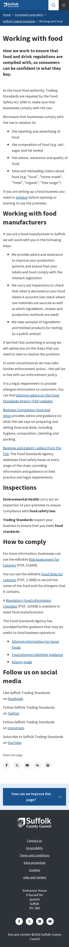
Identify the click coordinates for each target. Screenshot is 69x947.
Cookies (34, 870)
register (22, 197)
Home (7, 14)
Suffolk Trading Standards (19, 21)
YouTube (14, 742)
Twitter (13, 713)
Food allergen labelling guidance (37, 654)
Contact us (34, 841)
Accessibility (34, 848)
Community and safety (29, 14)
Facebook (15, 698)
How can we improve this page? (36, 796)
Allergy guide (22, 662)
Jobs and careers (34, 877)
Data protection (34, 863)
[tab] (53, 5)
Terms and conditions (34, 855)
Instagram (16, 728)
